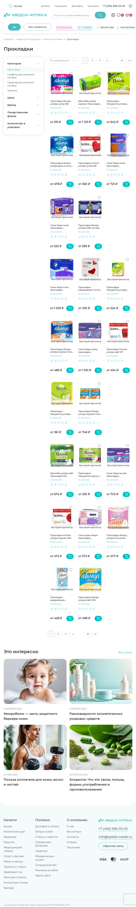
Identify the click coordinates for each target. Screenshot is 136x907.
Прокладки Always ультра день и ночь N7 (60, 164)
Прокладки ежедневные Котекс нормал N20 (89, 288)
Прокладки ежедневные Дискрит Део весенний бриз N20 (61, 598)
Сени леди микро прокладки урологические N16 (89, 536)
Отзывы (72, 842)
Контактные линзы (16, 882)
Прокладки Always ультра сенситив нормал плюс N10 (117, 536)
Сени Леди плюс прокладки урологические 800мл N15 (59, 288)
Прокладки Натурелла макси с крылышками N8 (88, 474)
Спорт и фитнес (14, 856)
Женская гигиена (53, 39)
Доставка (77, 6)
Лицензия (61, 6)
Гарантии (41, 851)
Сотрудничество (46, 865)
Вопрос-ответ (44, 831)
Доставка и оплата (47, 826)
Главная (8, 39)
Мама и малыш (13, 861)
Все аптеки (74, 831)
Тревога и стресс (15, 866)
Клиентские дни (14, 831)
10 (122, 60)
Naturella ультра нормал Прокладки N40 (89, 102)
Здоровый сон (13, 872)
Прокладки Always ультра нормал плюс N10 (61, 350)
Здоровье (10, 837)
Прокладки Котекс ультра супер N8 (88, 164)
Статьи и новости (46, 837)
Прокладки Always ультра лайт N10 (88, 598)
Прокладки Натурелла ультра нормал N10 (60, 412)
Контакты (93, 6)
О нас (70, 826)
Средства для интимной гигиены (20, 84)
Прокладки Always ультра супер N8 (60, 102)
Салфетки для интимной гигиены (20, 76)
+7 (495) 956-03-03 (113, 6)
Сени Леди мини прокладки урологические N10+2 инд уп (59, 226)
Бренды (9, 887)
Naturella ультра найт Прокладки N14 (61, 474)
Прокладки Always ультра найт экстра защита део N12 (88, 226)
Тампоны (12, 90)
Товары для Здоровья (28, 39)
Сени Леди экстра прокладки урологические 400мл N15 (117, 474)
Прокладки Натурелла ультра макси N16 (117, 288)
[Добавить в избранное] (71, 73)
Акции (8, 826)
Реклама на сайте (46, 870)
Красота (9, 842)
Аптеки (45, 6)
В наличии (56, 107)
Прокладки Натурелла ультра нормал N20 (117, 102)
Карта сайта (43, 875)
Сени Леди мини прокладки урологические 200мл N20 (116, 164)
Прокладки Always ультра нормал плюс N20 (89, 412)
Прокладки (13, 69)
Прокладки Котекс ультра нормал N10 (60, 536)
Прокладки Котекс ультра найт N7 (117, 350)
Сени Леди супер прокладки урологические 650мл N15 (88, 350)
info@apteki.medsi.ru (115, 837)
